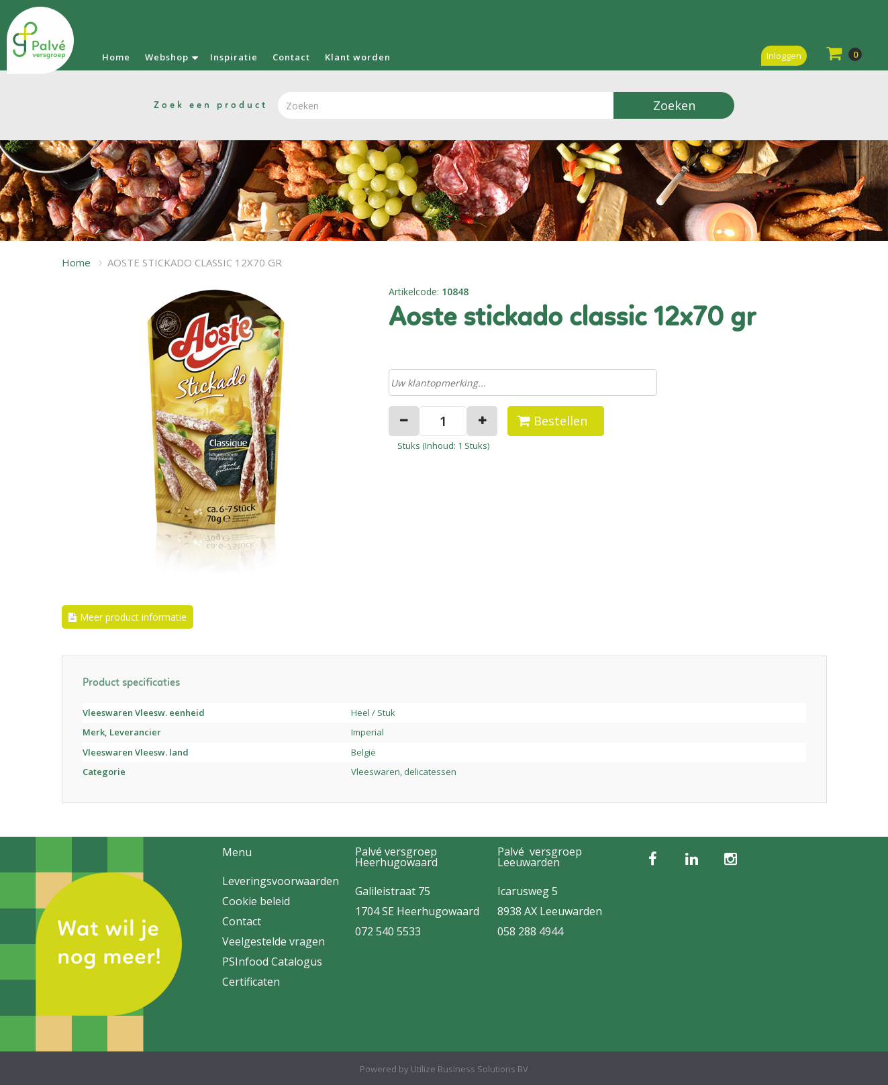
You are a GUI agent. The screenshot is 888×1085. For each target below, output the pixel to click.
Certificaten (251, 981)
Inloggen (784, 56)
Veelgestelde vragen (273, 941)
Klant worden (358, 57)
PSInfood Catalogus (272, 961)
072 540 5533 (388, 931)
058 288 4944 (530, 931)
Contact (291, 57)
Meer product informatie (133, 617)
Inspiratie (234, 57)
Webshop (167, 57)
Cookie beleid (256, 901)
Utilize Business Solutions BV (469, 1069)
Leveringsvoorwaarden (280, 881)
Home (116, 57)
